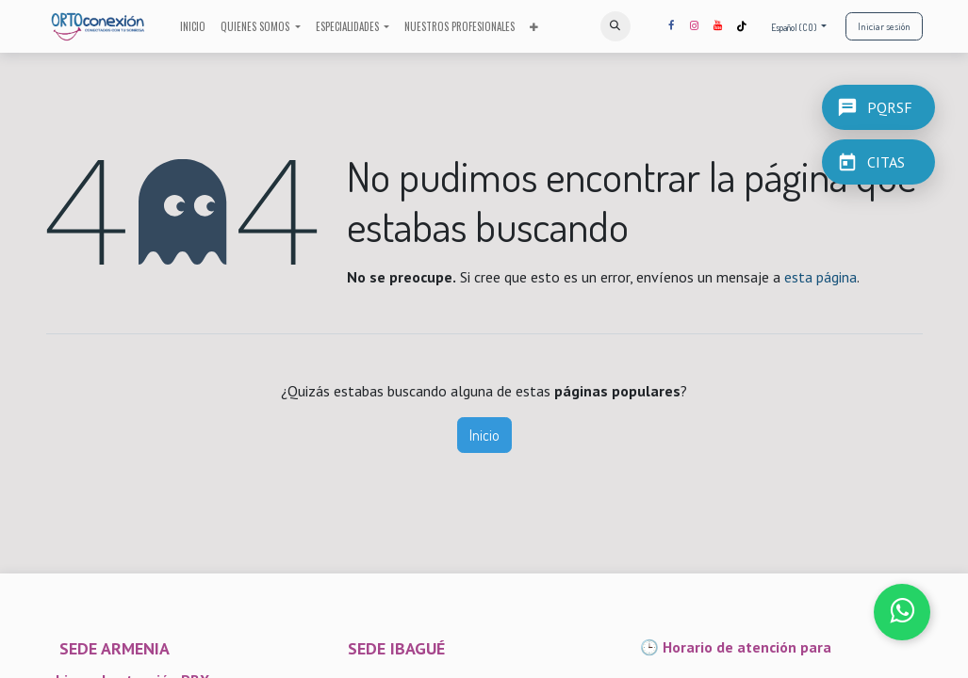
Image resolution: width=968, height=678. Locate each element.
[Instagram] (694, 26)
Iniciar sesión (884, 26)
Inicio (484, 435)
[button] (615, 26)
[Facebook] (671, 26)
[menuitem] (192, 26)
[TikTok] (741, 26)
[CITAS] (878, 162)
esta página (820, 276)
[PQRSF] (878, 107)
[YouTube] (718, 26)
